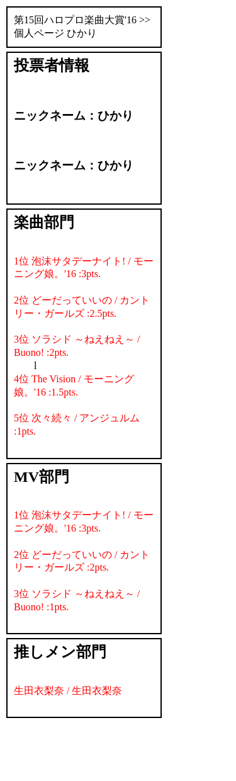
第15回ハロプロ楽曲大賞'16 (75, 19)
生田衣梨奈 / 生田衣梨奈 (68, 690)
